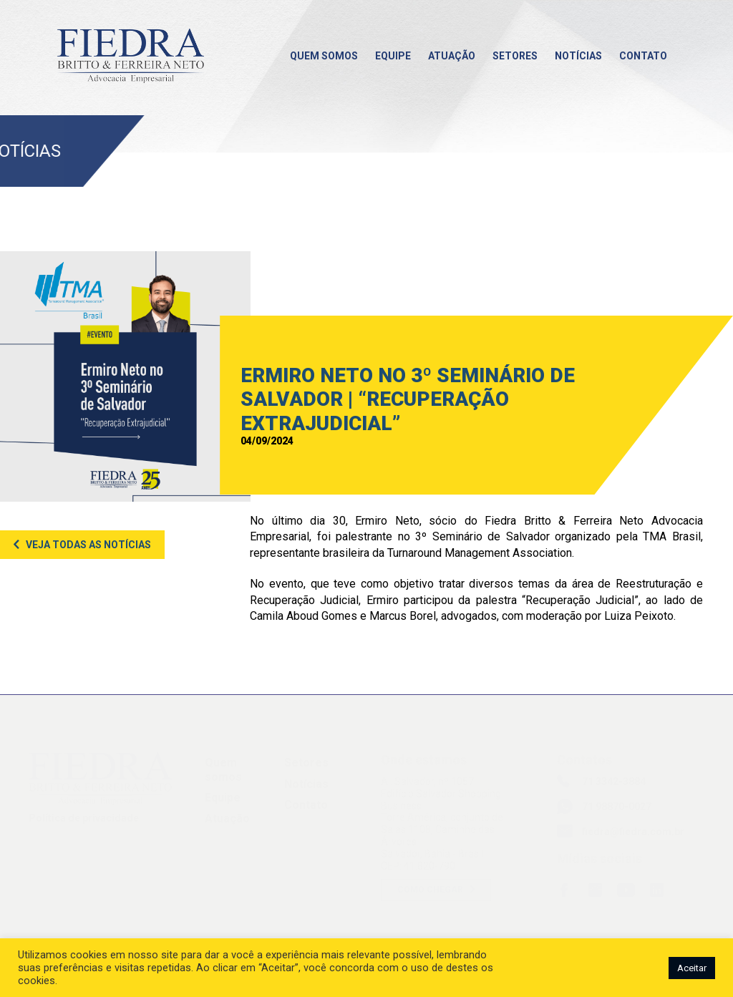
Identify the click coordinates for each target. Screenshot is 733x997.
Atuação (451, 56)
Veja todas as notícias (88, 544)
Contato (643, 56)
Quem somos (324, 56)
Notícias (578, 56)
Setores (515, 56)
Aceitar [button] (692, 968)
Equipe (393, 56)
